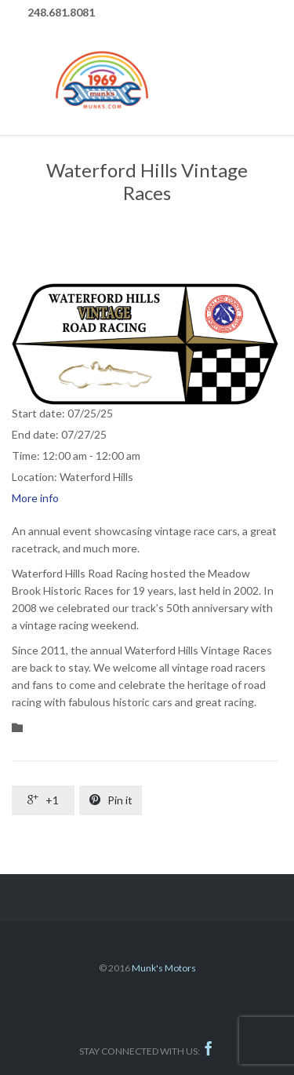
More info (35, 498)
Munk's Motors (164, 968)
